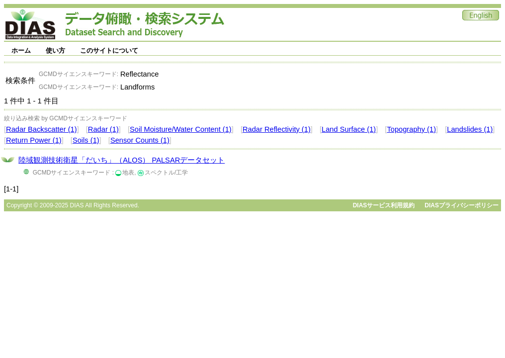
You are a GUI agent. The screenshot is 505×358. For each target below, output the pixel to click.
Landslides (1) (470, 129)
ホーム (21, 50)
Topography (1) (411, 129)
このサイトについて (109, 50)
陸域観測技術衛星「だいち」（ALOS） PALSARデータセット (121, 160)
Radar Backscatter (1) (41, 129)
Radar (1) (103, 129)
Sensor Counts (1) (139, 140)
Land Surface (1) (349, 129)
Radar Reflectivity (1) (277, 129)
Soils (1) (86, 140)
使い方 (55, 50)
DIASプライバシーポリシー (461, 205)
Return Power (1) (34, 140)
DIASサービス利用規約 (384, 205)
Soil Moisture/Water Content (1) (181, 129)
